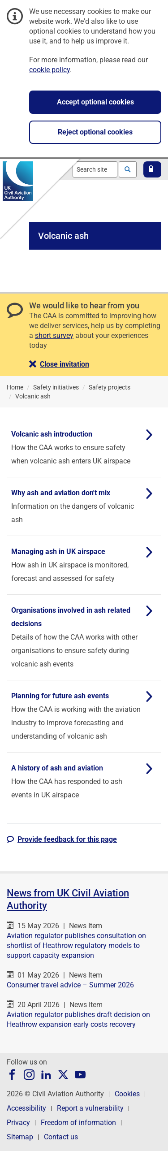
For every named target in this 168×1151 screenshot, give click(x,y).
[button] (152, 169)
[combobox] (95, 169)
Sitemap (20, 1137)
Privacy (18, 1122)
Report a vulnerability (90, 1108)
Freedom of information (78, 1122)
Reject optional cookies (95, 132)
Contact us (61, 1137)
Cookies (127, 1094)
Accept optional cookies (95, 102)
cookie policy (49, 69)
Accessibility (26, 1108)
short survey (54, 335)
